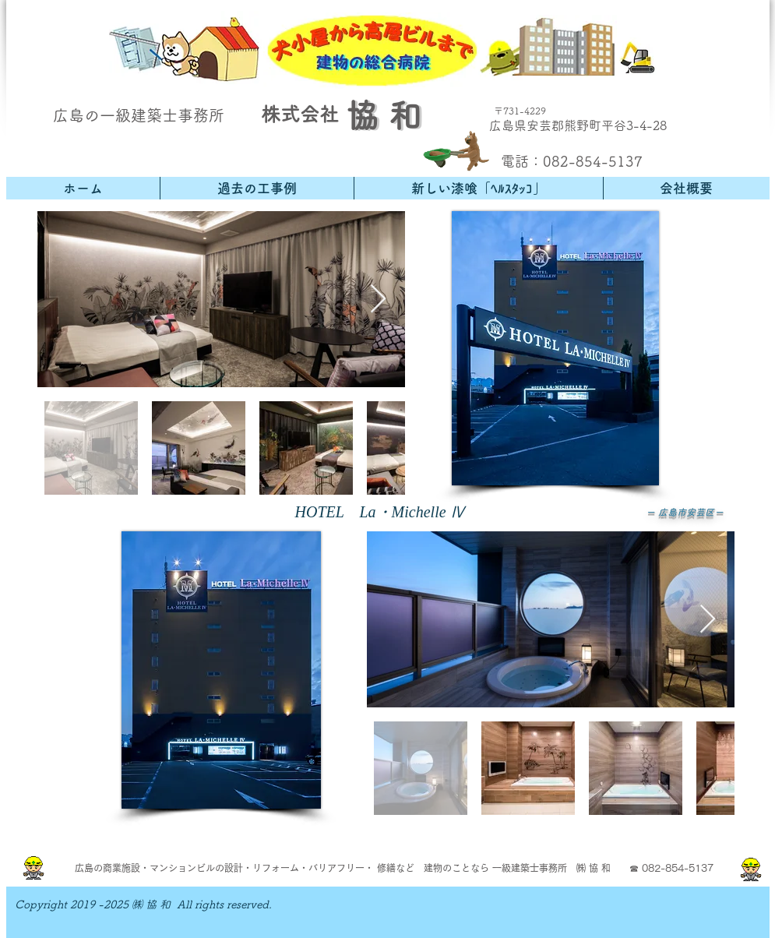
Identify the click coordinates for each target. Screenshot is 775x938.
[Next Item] (378, 299)
